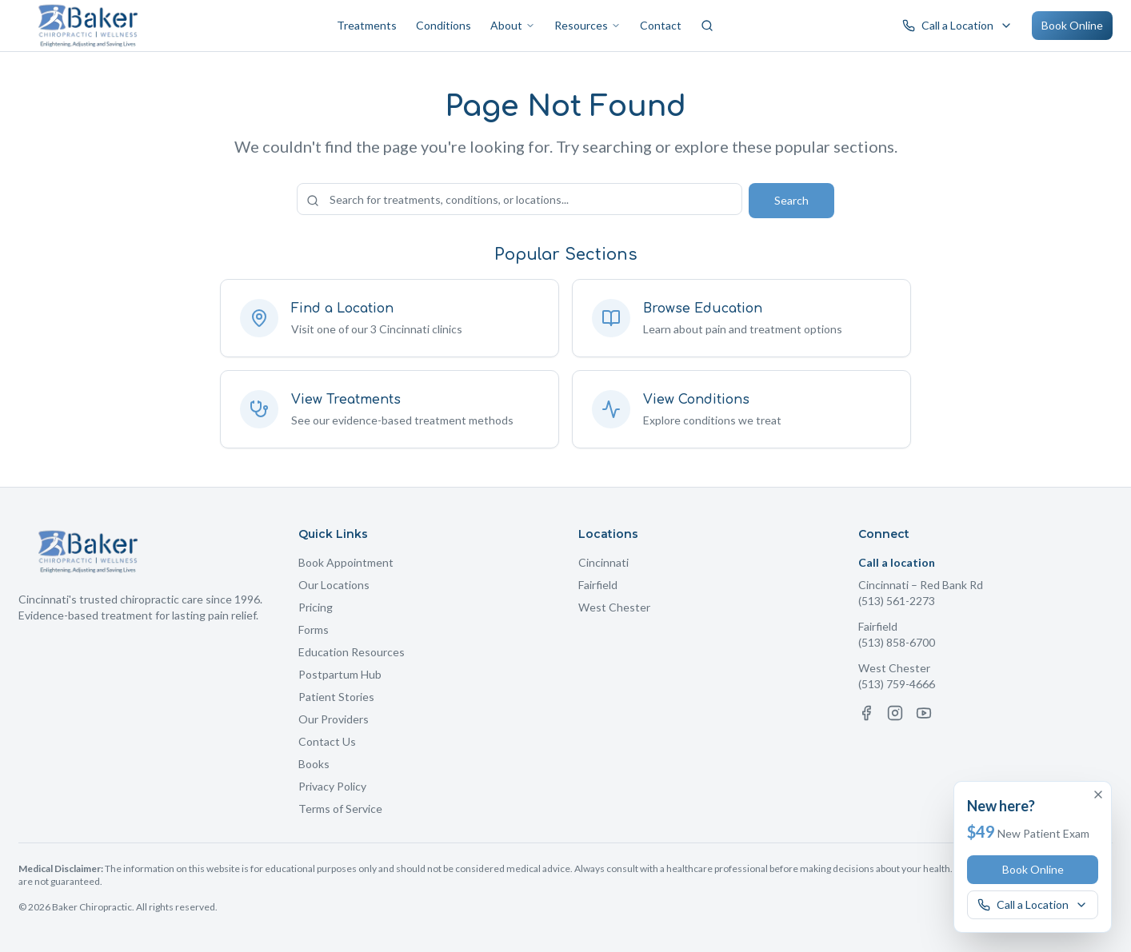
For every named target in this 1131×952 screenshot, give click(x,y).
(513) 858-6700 (896, 642)
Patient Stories (336, 696)
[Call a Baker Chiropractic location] (957, 25)
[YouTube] (924, 713)
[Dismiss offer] (1098, 794)
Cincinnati (603, 562)
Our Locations (334, 585)
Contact (660, 25)
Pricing (315, 607)
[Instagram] (895, 713)
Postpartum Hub (340, 674)
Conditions (443, 25)
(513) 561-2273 (896, 600)
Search (791, 200)
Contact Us (327, 741)
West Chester (614, 607)
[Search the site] (519, 199)
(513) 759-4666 (896, 684)
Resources (587, 25)
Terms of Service (340, 808)
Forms (313, 629)
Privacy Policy (332, 786)
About (512, 25)
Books (314, 764)
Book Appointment (346, 562)
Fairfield (597, 585)
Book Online (1072, 25)
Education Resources (351, 652)
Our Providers (333, 719)
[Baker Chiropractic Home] (88, 25)
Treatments (367, 25)
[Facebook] (866, 713)
